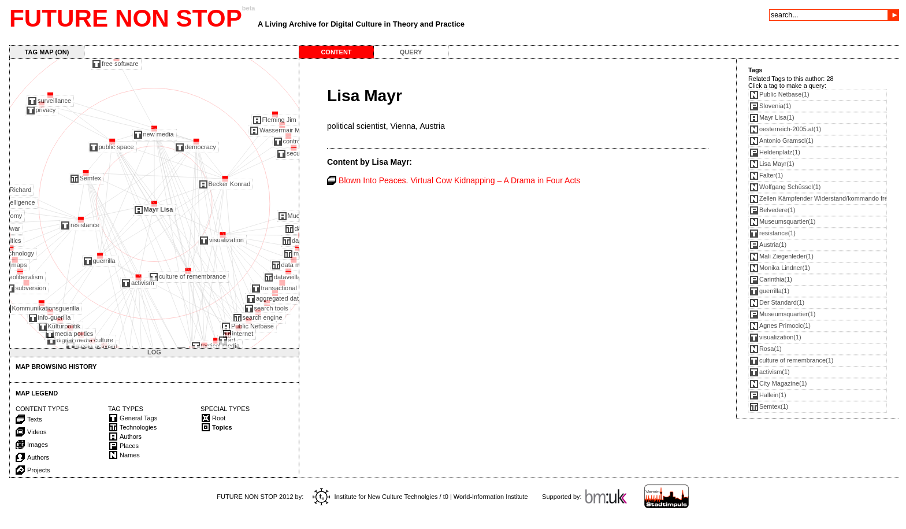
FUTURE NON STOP (125, 18)
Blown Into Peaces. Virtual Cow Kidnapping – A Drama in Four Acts (459, 180)
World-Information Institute (491, 496)
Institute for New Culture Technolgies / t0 (380, 496)
